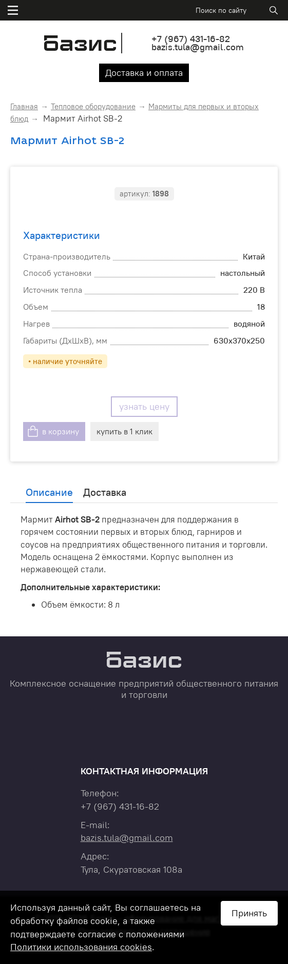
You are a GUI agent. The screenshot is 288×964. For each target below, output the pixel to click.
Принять (249, 913)
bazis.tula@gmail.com (197, 47)
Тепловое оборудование (93, 106)
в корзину (60, 431)
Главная (24, 106)
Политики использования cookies (81, 947)
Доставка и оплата (144, 72)
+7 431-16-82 (190, 39)
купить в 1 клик (124, 431)
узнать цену (144, 406)
